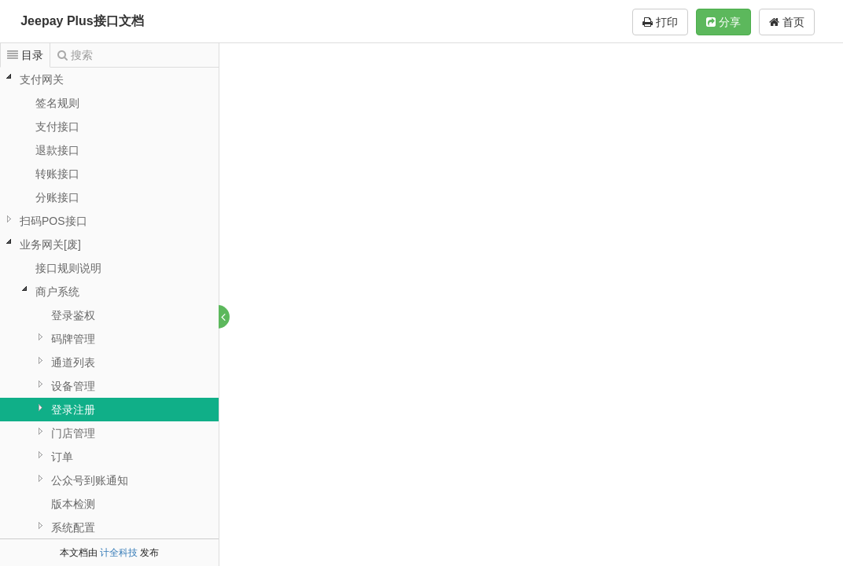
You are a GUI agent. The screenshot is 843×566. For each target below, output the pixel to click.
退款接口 (57, 150)
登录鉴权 (73, 315)
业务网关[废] (50, 244)
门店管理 (73, 433)
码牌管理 (73, 339)
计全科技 (119, 552)
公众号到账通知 (89, 480)
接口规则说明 (68, 268)
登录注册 (73, 409)
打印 (660, 22)
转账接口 (57, 173)
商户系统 (57, 291)
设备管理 (73, 386)
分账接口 (57, 197)
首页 (786, 22)
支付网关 (42, 79)
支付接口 (57, 126)
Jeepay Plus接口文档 (82, 21)
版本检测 (73, 504)
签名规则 (57, 103)
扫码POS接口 (53, 221)
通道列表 (73, 362)
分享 (723, 22)
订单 (62, 456)
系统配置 (73, 527)
